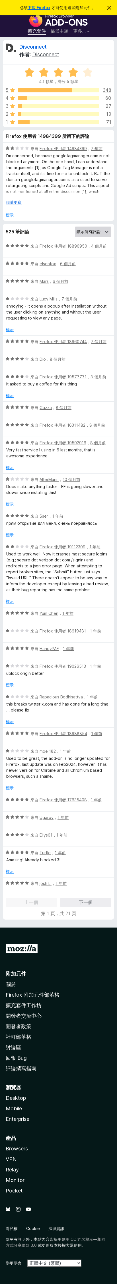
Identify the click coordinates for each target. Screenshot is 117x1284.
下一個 (86, 902)
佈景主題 (59, 31)
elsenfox (48, 263)
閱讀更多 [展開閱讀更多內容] (14, 202)
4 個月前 (99, 246)
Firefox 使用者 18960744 (63, 341)
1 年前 (57, 516)
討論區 (13, 1047)
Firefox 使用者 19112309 (62, 546)
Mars (44, 281)
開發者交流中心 (24, 1016)
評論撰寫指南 (21, 1068)
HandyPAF (49, 648)
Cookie (33, 1228)
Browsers (17, 1149)
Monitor (15, 1180)
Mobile (14, 1108)
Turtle (45, 852)
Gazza (46, 407)
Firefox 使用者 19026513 (63, 666)
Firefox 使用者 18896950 (63, 246)
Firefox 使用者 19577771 (63, 376)
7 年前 (96, 148)
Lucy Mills (49, 298)
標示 (10, 215)
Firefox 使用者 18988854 (63, 733)
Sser (44, 516)
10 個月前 (71, 479)
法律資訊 (56, 1228)
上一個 (31, 902)
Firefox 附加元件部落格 (32, 995)
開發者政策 (18, 1026)
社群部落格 (18, 1037)
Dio (43, 359)
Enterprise (17, 1119)
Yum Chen (49, 613)
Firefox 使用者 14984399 (63, 148)
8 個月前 (57, 359)
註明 (22, 1239)
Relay (12, 1170)
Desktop (16, 1098)
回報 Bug (16, 1058)
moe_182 (48, 751)
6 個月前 (68, 263)
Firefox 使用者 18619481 (63, 630)
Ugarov (47, 817)
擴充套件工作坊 (24, 1005)
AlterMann (49, 479)
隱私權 (12, 1228)
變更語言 (14, 1263)
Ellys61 (46, 835)
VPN (11, 1159)
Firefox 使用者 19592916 (63, 442)
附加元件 (16, 974)
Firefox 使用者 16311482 (62, 425)
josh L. (46, 883)
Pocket (14, 1191)
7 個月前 (69, 298)
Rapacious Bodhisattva (61, 696)
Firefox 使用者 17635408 (63, 799)
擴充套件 (37, 31)
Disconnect (33, 47)
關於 (11, 984)
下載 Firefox (39, 7)
